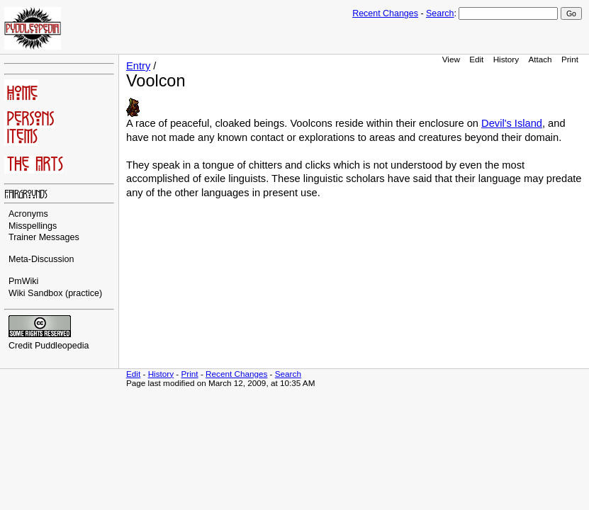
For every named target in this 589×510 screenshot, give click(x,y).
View (451, 59)
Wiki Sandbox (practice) (55, 293)
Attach (539, 59)
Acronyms (28, 214)
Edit (476, 59)
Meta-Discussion (41, 259)
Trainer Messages (44, 237)
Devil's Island (511, 123)
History (506, 59)
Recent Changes (385, 13)
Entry (138, 66)
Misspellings (33, 226)
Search (440, 13)
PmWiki (23, 281)
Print (569, 59)
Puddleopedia (62, 346)
